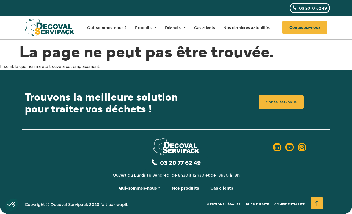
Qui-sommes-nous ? (107, 27)
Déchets (175, 27)
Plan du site (257, 204)
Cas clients (204, 27)
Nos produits (185, 188)
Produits (146, 27)
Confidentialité (289, 204)
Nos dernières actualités (246, 27)
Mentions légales (223, 204)
